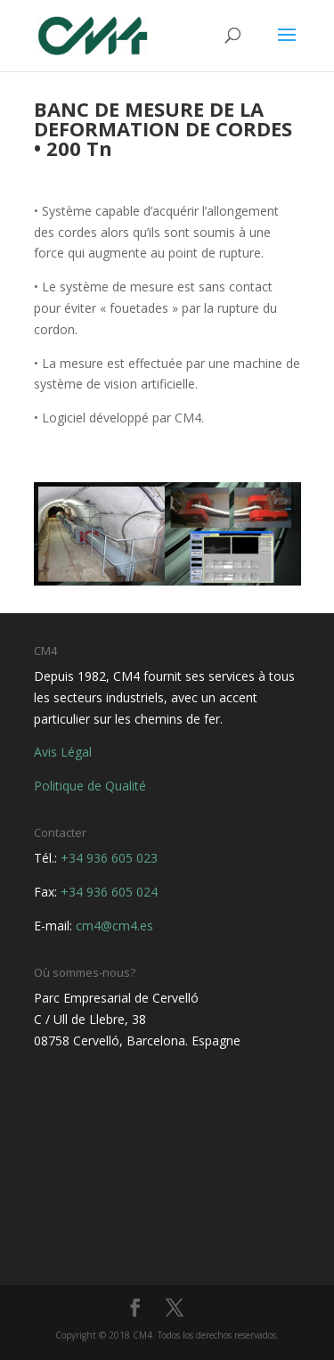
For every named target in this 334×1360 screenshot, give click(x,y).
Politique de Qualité (90, 785)
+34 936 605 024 (109, 891)
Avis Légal (63, 751)
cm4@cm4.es (114, 925)
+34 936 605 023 (109, 857)
